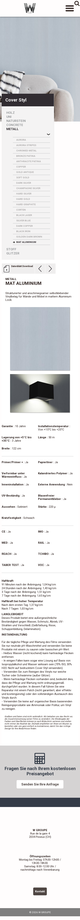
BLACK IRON (23, 231)
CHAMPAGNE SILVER (28, 188)
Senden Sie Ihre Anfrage (40, 784)
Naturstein (16, 120)
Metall (12, 129)
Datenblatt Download (22, 266)
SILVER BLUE (23, 220)
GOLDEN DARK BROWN (29, 236)
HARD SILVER (23, 193)
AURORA (21, 139)
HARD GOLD (23, 199)
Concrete (14, 125)
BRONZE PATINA (25, 156)
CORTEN (21, 209)
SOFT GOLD (22, 177)
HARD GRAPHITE (26, 204)
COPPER (21, 166)
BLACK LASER (24, 215)
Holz (10, 112)
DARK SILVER (23, 182)
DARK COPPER (24, 226)
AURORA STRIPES (26, 145)
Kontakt (40, 891)
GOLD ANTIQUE (25, 172)
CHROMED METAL (26, 150)
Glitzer (12, 253)
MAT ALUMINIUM (26, 242)
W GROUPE (30, 8)
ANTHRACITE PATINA (28, 161)
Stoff (11, 249)
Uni (9, 116)
